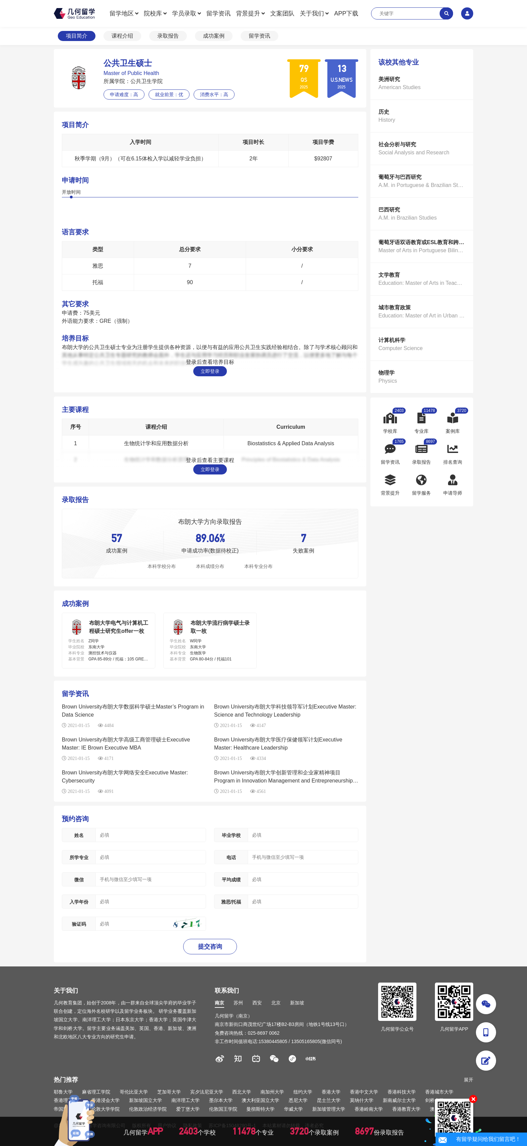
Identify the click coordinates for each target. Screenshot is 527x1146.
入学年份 (79, 902)
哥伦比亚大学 (134, 1092)
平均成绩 (231, 879)
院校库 (153, 13)
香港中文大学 (364, 1092)
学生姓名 (76, 641)
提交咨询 (210, 946)
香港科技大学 (402, 1092)
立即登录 (210, 371)
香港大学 (331, 1092)
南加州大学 (272, 1092)
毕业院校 (76, 647)
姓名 (79, 835)
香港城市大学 (439, 1092)
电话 (231, 857)
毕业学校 (231, 835)
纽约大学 (302, 1092)
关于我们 (312, 13)
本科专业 (76, 653)
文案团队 (282, 13)
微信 (79, 879)
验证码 (79, 924)
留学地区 (122, 13)
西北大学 (241, 1092)
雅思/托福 (231, 902)
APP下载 (346, 13)
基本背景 (76, 659)
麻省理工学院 (96, 1092)
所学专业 (79, 857)
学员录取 (184, 13)
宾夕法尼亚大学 (206, 1092)
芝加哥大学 (169, 1092)
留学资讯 (218, 13)
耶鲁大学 (63, 1092)
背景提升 (248, 13)
